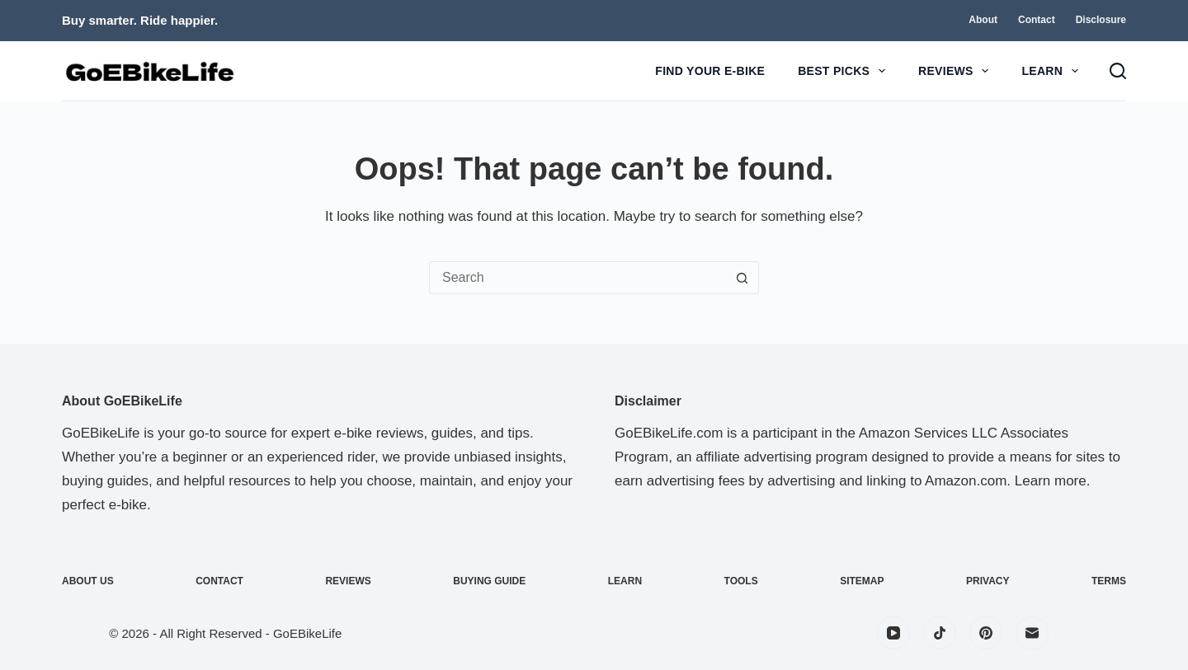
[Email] (1032, 632)
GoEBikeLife (307, 633)
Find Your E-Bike (710, 70)
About (983, 20)
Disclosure (1101, 20)
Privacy (987, 581)
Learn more (1051, 481)
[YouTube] (893, 632)
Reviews (956, 71)
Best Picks (845, 71)
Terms (1108, 581)
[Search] (1118, 71)
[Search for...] (577, 277)
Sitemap (862, 581)
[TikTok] (939, 632)
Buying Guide (489, 581)
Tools (741, 581)
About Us (88, 581)
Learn (1053, 71)
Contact (1036, 20)
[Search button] (741, 277)
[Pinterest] (985, 632)
